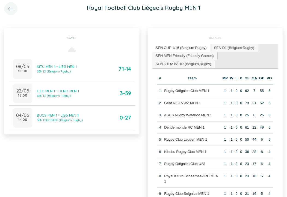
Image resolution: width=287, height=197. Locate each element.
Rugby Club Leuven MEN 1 (185, 139)
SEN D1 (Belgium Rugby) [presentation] (234, 48)
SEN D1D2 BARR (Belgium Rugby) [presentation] (183, 64)
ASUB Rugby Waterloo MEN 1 (188, 115)
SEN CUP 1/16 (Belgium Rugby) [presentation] (181, 48)
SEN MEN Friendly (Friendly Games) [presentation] (185, 56)
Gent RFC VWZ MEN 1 (182, 103)
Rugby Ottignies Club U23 (184, 164)
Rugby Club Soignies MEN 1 (186, 194)
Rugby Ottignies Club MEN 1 (186, 91)
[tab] (181, 48)
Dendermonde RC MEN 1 (184, 127)
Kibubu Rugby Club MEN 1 (185, 152)
